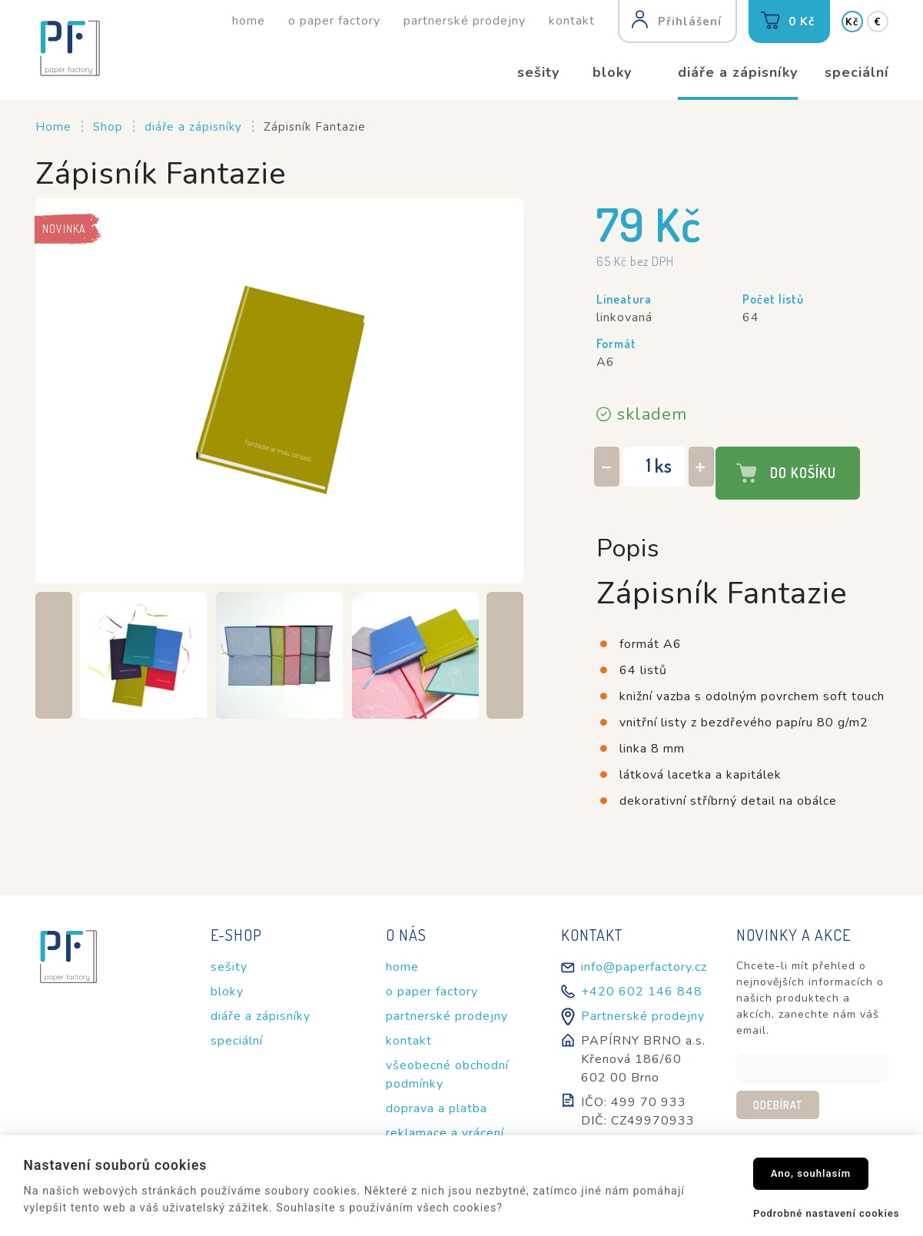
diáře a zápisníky (193, 127)
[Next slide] (504, 655)
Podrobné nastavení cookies (826, 1213)
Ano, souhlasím (811, 1173)
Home (53, 127)
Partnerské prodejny (643, 1016)
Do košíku (803, 472)
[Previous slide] (53, 655)
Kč (851, 22)
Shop (108, 127)
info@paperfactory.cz (644, 967)
